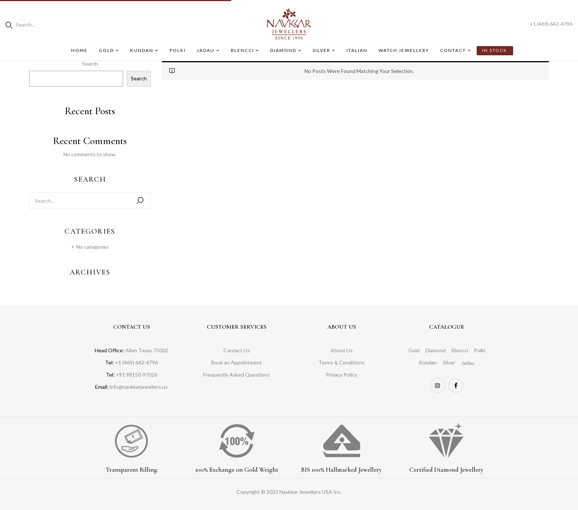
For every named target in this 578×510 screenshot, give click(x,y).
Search (90, 63)
